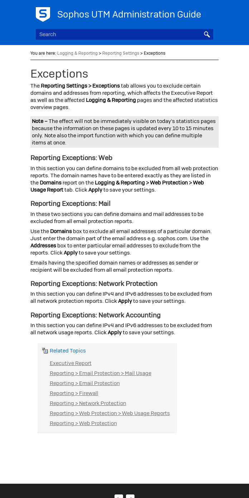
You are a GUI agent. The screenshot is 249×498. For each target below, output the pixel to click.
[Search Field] (125, 34)
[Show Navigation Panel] (209, 12)
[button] (206, 34)
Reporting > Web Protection (83, 423)
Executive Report (71, 363)
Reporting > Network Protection (88, 403)
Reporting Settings (120, 53)
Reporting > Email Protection (85, 383)
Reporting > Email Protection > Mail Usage (100, 373)
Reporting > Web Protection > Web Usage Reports (110, 413)
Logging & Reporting (77, 53)
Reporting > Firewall (74, 393)
